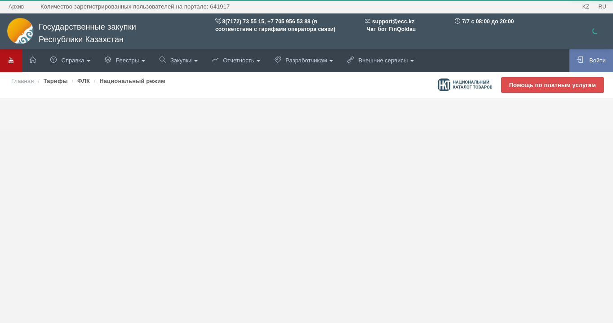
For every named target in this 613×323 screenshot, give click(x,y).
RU (602, 7)
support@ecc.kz (393, 21)
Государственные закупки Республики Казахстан (71, 33)
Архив (16, 7)
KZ (586, 7)
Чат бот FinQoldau (390, 29)
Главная (22, 81)
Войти (591, 60)
